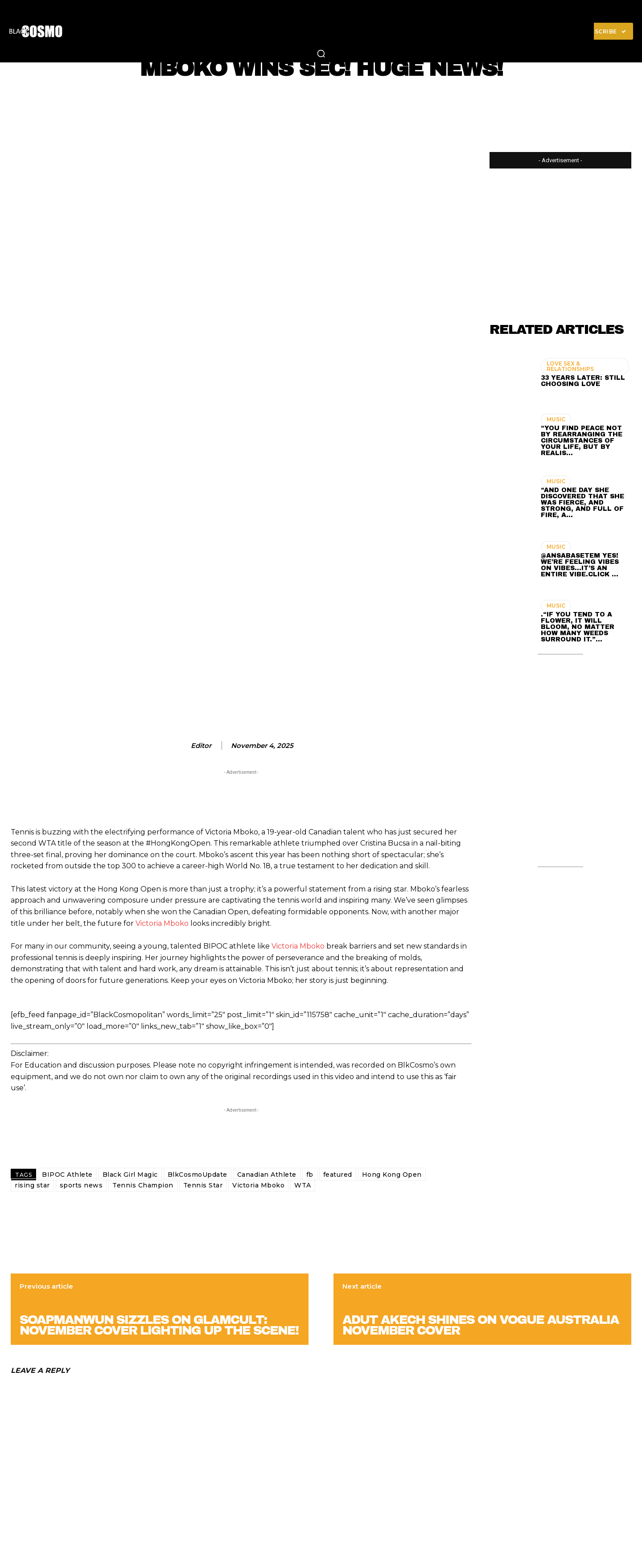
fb (309, 1175)
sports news (81, 1185)
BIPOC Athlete (67, 1175)
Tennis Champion (142, 1185)
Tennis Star (203, 1185)
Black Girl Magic (130, 1175)
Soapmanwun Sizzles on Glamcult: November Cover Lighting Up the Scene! (159, 1325)
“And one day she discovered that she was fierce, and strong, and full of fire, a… (582, 502)
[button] (321, 53)
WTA (302, 1185)
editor (201, 746)
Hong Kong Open (392, 1175)
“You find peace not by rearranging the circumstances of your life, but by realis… (581, 440)
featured (337, 1175)
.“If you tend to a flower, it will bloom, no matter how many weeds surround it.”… (577, 627)
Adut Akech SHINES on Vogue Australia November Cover (480, 1325)
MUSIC (556, 419)
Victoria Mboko (162, 923)
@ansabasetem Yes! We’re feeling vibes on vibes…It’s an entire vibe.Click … (580, 565)
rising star (32, 1185)
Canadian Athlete (266, 1175)
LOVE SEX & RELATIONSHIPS (570, 366)
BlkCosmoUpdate (197, 1175)
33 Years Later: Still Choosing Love (583, 380)
